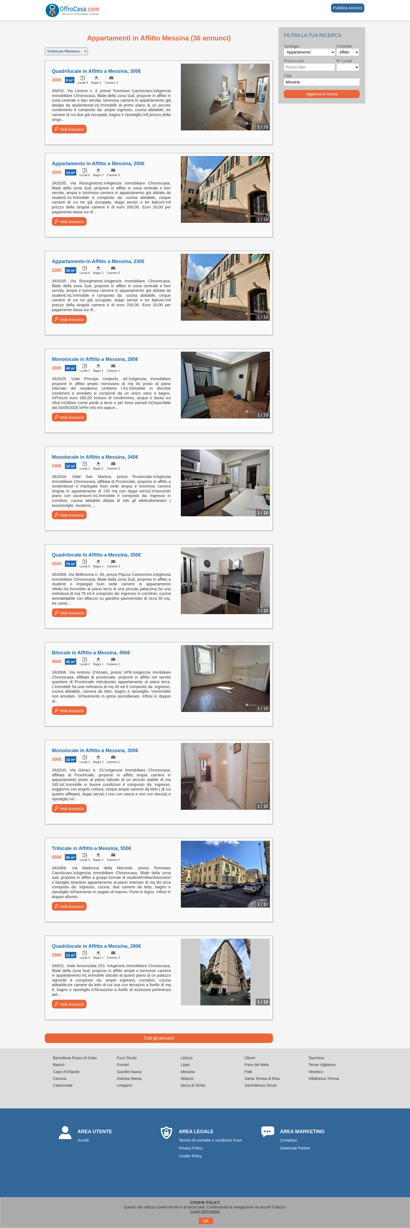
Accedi (83, 1140)
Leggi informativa (205, 1211)
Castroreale (62, 1085)
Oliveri (250, 1058)
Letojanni (124, 1085)
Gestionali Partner (295, 1148)
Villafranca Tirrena (323, 1078)
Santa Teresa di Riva (262, 1078)
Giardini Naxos (129, 1072)
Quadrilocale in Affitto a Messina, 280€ (96, 946)
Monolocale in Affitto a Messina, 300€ (95, 750)
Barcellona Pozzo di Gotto (75, 1058)
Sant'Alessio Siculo (261, 1085)
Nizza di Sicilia (193, 1085)
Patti (248, 1072)
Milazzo (187, 1078)
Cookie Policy (190, 1156)
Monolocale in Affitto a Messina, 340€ (95, 457)
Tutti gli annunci (159, 1038)
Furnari (123, 1065)
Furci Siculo (127, 1058)
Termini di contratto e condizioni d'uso (210, 1140)
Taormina (316, 1058)
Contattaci (288, 1140)
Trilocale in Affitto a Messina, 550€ (91, 848)
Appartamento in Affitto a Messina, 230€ (98, 261)
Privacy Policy (191, 1148)
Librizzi (187, 1058)
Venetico (315, 1072)
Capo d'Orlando (66, 1072)
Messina (188, 1072)
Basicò (58, 1065)
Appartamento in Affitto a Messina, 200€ (98, 163)
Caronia (59, 1078)
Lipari (185, 1065)
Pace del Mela (257, 1065)
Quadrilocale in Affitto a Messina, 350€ (96, 555)
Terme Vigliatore (322, 1065)
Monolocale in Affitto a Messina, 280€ (95, 359)
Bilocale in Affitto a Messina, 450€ (91, 652)
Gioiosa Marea (129, 1078)
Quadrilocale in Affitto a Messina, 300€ (96, 71)
